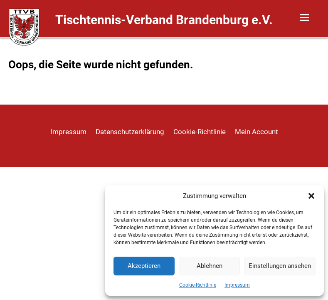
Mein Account (256, 132)
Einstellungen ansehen (280, 266)
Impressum (237, 285)
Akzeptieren (144, 266)
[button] (311, 196)
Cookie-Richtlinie (197, 285)
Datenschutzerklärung (130, 132)
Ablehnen (209, 266)
